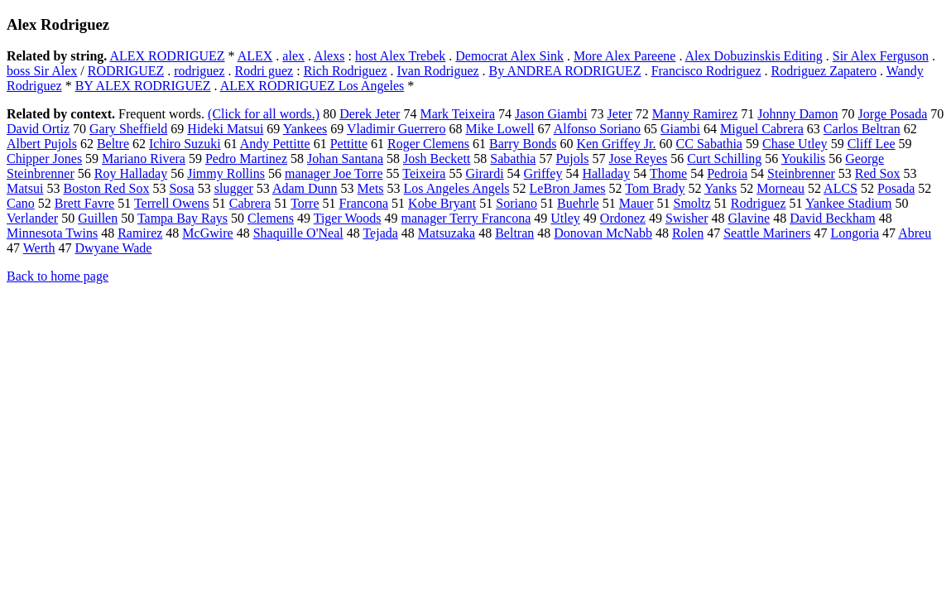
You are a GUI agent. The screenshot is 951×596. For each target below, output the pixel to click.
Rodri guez (264, 71)
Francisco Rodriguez (706, 71)
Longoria (854, 233)
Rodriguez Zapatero (824, 71)
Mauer (636, 203)
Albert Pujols (42, 144)
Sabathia (513, 158)
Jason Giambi (551, 114)
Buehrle (578, 203)
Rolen (688, 233)
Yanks (720, 188)
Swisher (686, 218)
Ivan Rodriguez (438, 71)
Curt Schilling (724, 158)
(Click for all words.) (263, 114)
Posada (896, 188)
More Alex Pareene (625, 56)
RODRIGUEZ (126, 71)
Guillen (98, 218)
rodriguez (199, 71)
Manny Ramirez (695, 114)
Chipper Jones (44, 158)
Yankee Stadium (848, 203)
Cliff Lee (872, 144)
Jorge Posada (893, 114)
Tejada (380, 233)
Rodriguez (758, 203)
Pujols (571, 158)
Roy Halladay (130, 173)
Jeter (620, 114)
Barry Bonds (522, 144)
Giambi (680, 129)
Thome (668, 173)
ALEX (255, 56)
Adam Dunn (305, 188)
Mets (371, 188)
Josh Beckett (436, 158)
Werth (39, 248)
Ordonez (623, 218)
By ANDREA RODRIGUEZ (565, 71)
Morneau (780, 188)
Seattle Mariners (766, 233)
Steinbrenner (801, 173)
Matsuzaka (446, 233)
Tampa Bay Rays (182, 218)
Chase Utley (795, 144)
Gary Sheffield (128, 129)
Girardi (484, 173)
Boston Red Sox (106, 188)
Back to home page (57, 276)
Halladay (606, 173)
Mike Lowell (499, 129)
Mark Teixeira (457, 114)
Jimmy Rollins (226, 173)
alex (293, 56)
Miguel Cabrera (762, 129)
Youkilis (803, 158)
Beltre (113, 144)
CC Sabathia (709, 144)
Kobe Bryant (442, 203)
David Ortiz (38, 129)
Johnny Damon (797, 114)
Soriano (516, 203)
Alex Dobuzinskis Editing (754, 56)
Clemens (270, 218)
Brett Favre (84, 203)
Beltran (514, 233)
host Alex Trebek (400, 56)
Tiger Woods (348, 218)
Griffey (543, 173)
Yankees (305, 129)
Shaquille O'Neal (298, 233)
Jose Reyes (637, 158)
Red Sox (878, 173)
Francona (364, 203)
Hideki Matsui (225, 129)
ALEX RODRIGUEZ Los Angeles (312, 86)
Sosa (181, 188)
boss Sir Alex (42, 71)
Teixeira (423, 173)
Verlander (32, 218)
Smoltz (691, 203)
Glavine (749, 218)
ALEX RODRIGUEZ (166, 56)
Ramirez (140, 233)
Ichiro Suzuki (185, 144)
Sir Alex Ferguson (881, 56)
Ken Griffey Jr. (616, 144)
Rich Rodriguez (345, 71)
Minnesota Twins (52, 233)
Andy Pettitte (275, 144)
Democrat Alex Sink (509, 56)
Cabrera (250, 203)
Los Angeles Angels (457, 188)
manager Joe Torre (334, 173)
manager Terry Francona (466, 218)
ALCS (840, 188)
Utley (565, 218)
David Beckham (833, 218)
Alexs (329, 56)
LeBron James (568, 188)
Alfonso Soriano (597, 129)
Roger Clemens (428, 144)
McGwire (207, 233)
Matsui (25, 188)
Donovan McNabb (603, 233)
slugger (233, 188)
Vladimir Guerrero (396, 129)
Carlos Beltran (862, 129)
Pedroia (727, 173)
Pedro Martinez (246, 158)
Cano (21, 203)
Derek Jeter (369, 114)
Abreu (914, 233)
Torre (305, 203)
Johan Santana (345, 158)
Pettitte (348, 144)
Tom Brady (654, 188)
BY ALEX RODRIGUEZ (143, 86)
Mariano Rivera (143, 158)
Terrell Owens (171, 203)
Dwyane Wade (112, 248)
